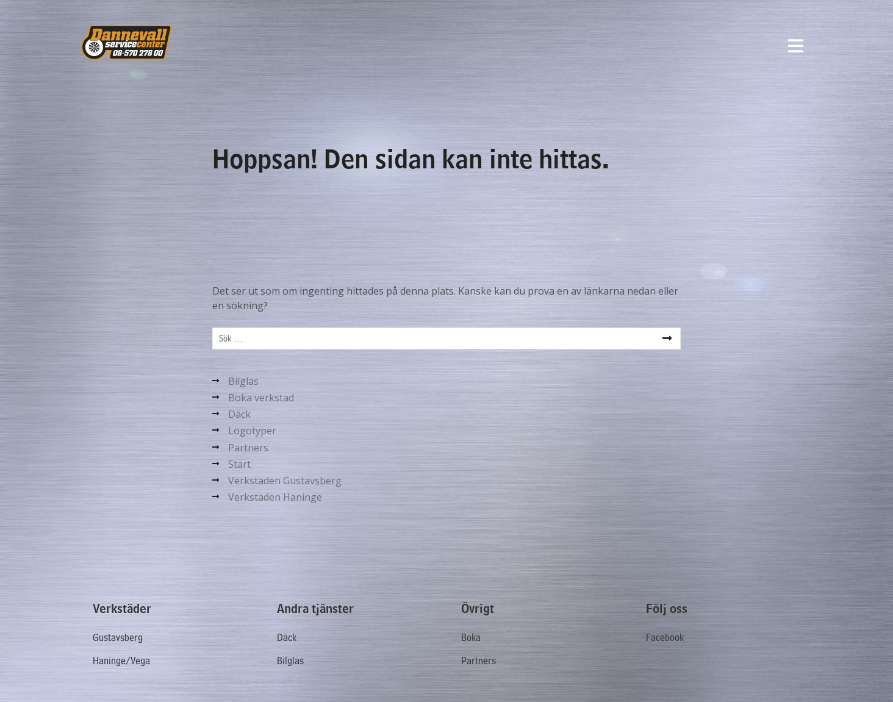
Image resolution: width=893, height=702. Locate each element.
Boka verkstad (261, 397)
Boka (471, 637)
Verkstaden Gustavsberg (285, 480)
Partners (248, 447)
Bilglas (243, 381)
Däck (239, 414)
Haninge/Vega (121, 660)
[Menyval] (795, 46)
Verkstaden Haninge (275, 497)
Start (239, 464)
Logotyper (252, 430)
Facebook (665, 637)
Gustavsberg (118, 637)
